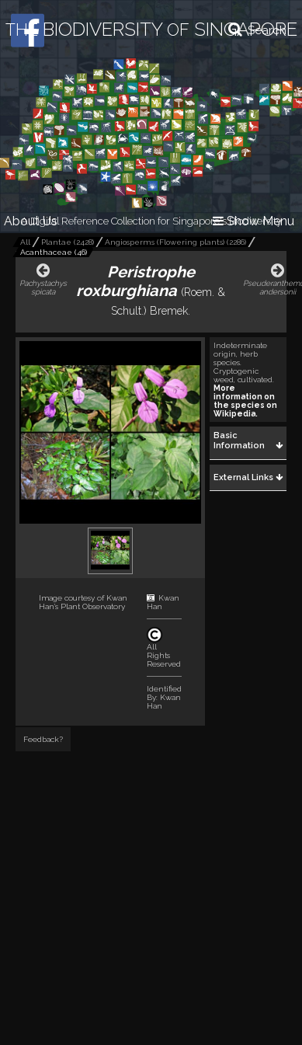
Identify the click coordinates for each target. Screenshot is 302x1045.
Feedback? (43, 739)
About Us (30, 221)
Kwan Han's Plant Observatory (83, 602)
